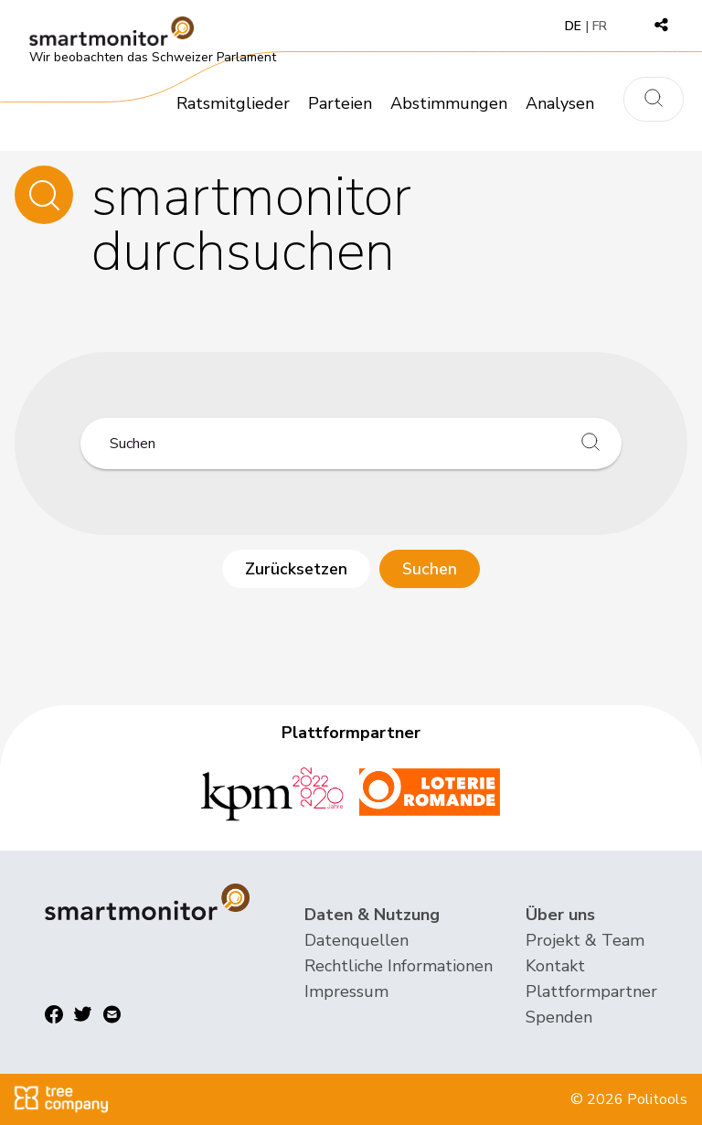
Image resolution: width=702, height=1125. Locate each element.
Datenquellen (356, 940)
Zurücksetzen (296, 569)
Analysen (560, 103)
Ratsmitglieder (233, 103)
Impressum (346, 991)
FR (599, 26)
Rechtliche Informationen (398, 966)
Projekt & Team (585, 940)
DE (573, 26)
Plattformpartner (591, 991)
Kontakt (555, 966)
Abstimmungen (448, 103)
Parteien (340, 103)
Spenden (559, 1017)
